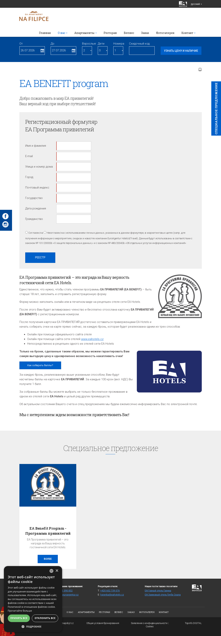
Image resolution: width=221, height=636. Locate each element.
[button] (33, 626)
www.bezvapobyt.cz (63, 623)
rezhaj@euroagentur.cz (66, 594)
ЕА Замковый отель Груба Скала (163, 594)
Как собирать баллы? (40, 365)
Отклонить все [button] (45, 618)
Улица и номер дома (39, 166)
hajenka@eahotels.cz (112, 594)
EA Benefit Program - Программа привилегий (48, 530)
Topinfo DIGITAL (193, 623)
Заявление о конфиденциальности (149, 623)
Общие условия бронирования (102, 623)
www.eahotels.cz (92, 339)
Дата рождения (35, 208)
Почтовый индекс (37, 187)
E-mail (29, 156)
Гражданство (34, 219)
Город (29, 177)
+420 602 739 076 (110, 590)
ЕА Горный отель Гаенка (158, 590)
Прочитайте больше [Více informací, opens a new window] (20, 610)
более (48, 558)
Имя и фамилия (35, 145)
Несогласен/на (55, 232)
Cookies (150, 626)
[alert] (33, 599)
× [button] (56, 570)
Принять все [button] (18, 618)
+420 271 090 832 (63, 590)
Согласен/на (35, 232)
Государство (34, 198)
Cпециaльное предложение (216, 108)
